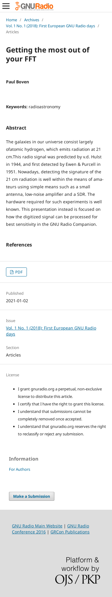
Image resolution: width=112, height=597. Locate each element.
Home (11, 19)
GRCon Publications (70, 532)
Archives (31, 19)
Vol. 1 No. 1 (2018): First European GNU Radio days (50, 25)
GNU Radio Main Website (37, 526)
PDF (18, 272)
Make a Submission (31, 496)
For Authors (19, 469)
